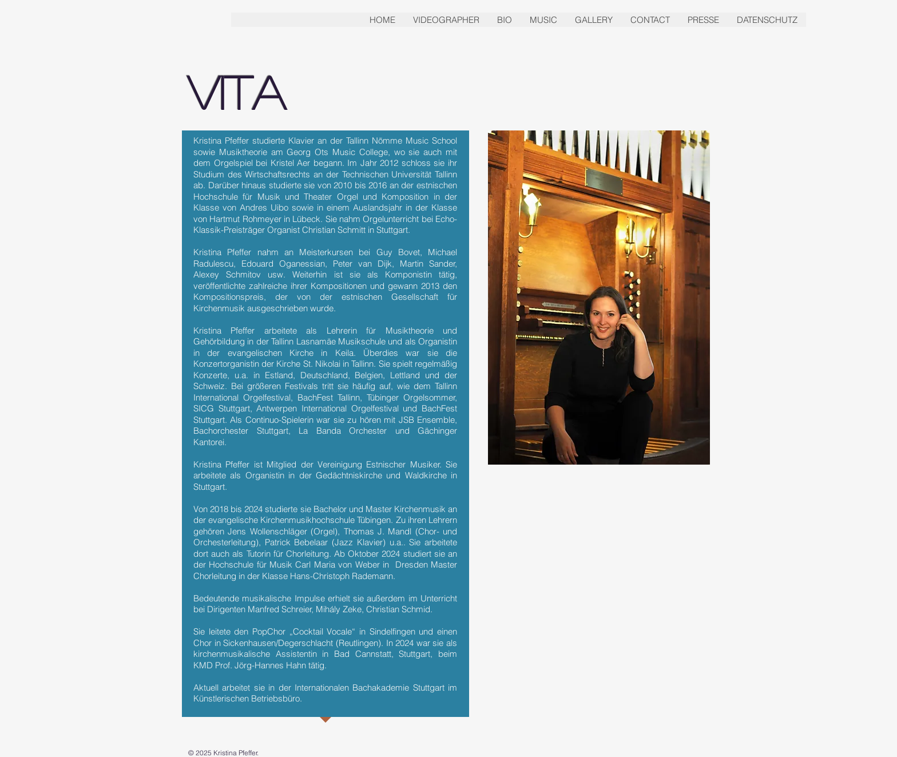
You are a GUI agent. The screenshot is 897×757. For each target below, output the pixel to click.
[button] (504, 20)
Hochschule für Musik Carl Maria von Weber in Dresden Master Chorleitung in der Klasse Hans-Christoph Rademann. (325, 570)
